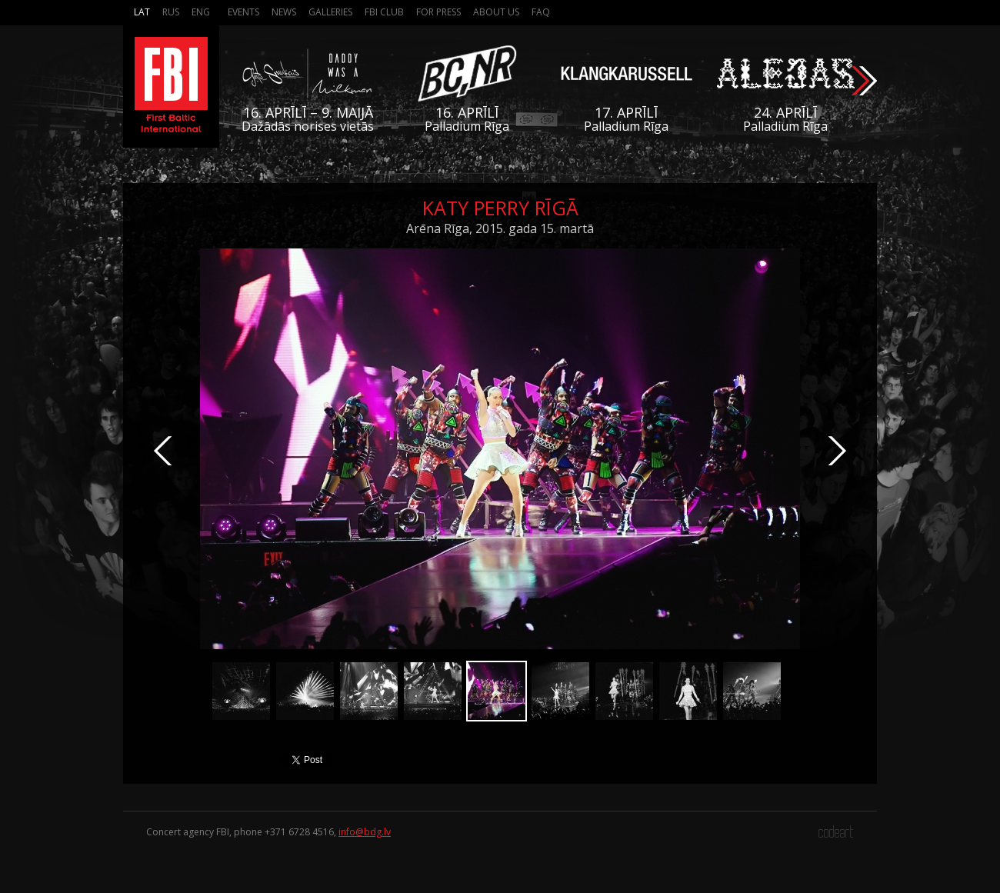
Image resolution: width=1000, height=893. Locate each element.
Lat (142, 11)
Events (243, 11)
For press (438, 11)
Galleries (330, 11)
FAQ (541, 11)
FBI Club (384, 11)
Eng (201, 11)
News (284, 11)
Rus (170, 11)
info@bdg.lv (364, 831)
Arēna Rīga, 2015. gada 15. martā (500, 228)
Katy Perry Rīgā (500, 208)
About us (496, 11)
